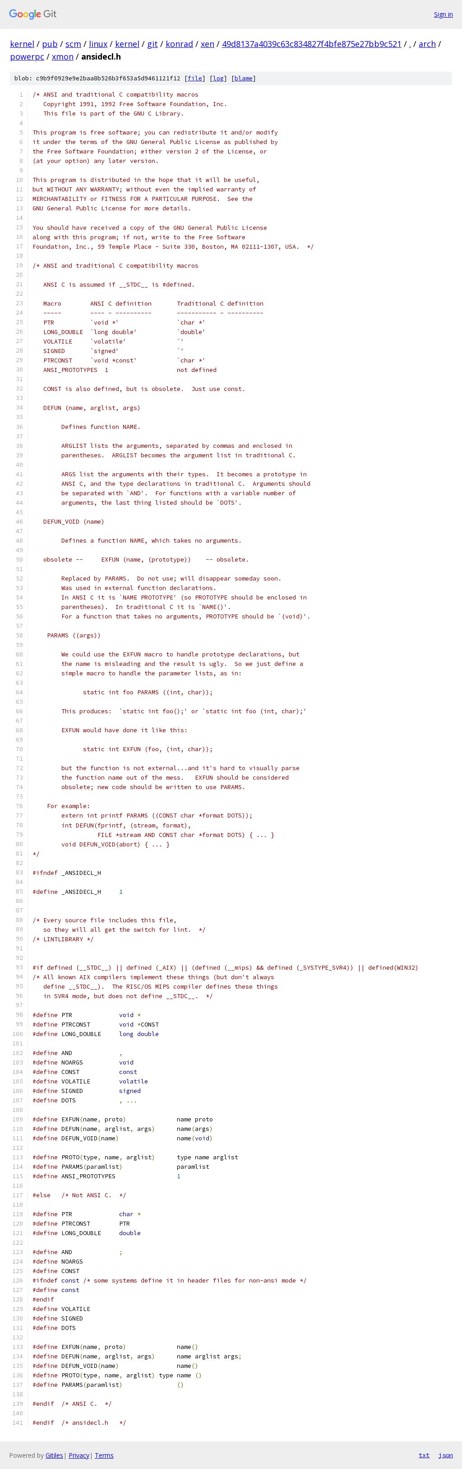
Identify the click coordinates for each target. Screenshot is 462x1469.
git (152, 43)
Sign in (443, 14)
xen (207, 43)
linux (98, 43)
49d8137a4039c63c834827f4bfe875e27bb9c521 (312, 43)
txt (424, 1455)
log (218, 78)
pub (50, 43)
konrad (179, 43)
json (446, 1455)
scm (73, 43)
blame (244, 78)
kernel (22, 43)
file (195, 78)
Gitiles (54, 1455)
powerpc (27, 56)
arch (427, 43)
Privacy (79, 1455)
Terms (104, 1455)
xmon (63, 56)
